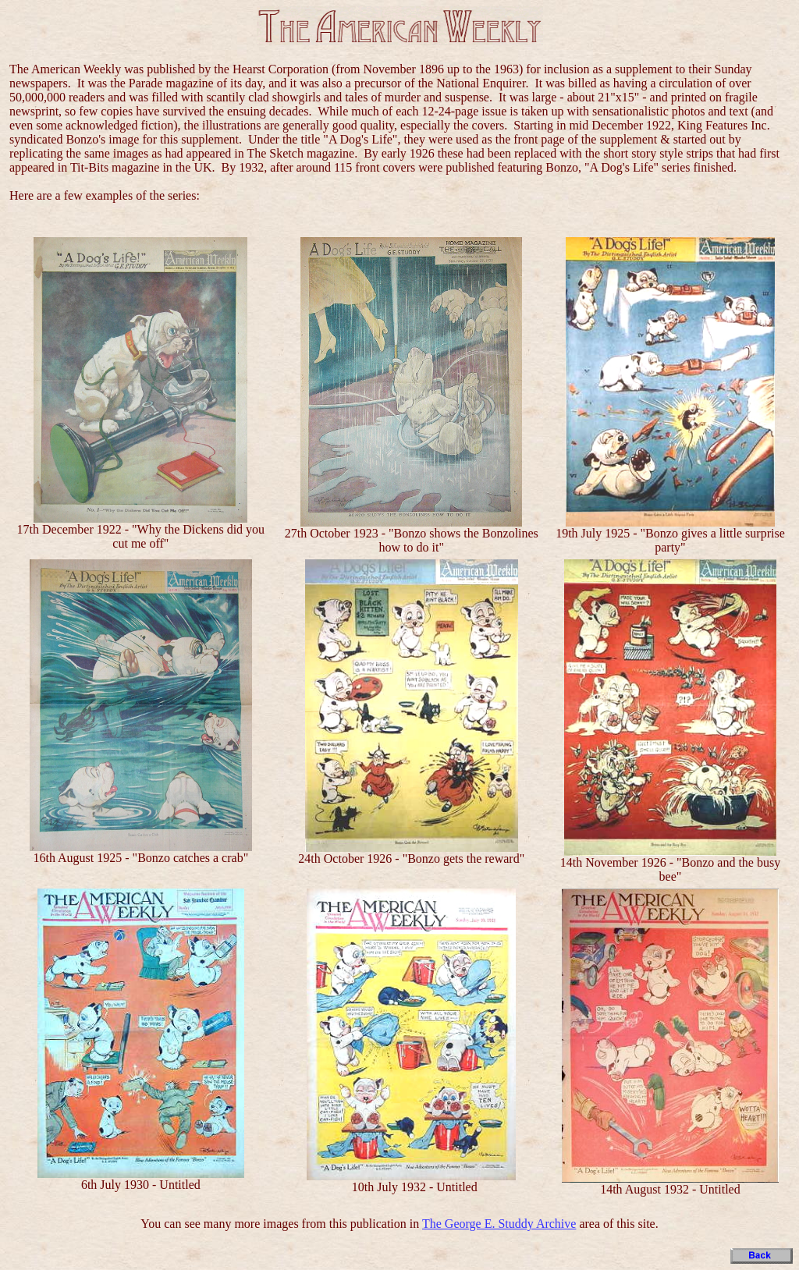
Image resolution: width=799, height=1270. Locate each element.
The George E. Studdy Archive (499, 1223)
